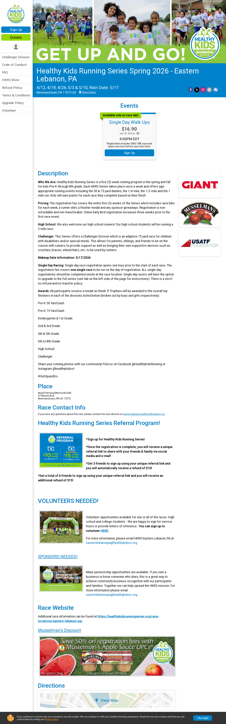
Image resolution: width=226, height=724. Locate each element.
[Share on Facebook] (190, 89)
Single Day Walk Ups (129, 122)
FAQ (6, 72)
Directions (90, 92)
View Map (107, 700)
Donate (17, 37)
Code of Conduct (15, 65)
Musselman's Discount (60, 629)
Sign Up (17, 30)
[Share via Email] (209, 89)
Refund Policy (13, 88)
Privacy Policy (51, 719)
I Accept (203, 718)
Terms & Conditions (17, 95)
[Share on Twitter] (197, 89)
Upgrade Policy (14, 103)
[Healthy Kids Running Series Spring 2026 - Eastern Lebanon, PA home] (17, 13)
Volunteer (10, 110)
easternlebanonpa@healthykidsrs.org (145, 413)
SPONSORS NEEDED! (58, 556)
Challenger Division (16, 57)
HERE (105, 530)
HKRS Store (11, 80)
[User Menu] (17, 46)
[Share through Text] (215, 89)
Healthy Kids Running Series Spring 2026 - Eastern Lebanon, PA (118, 74)
